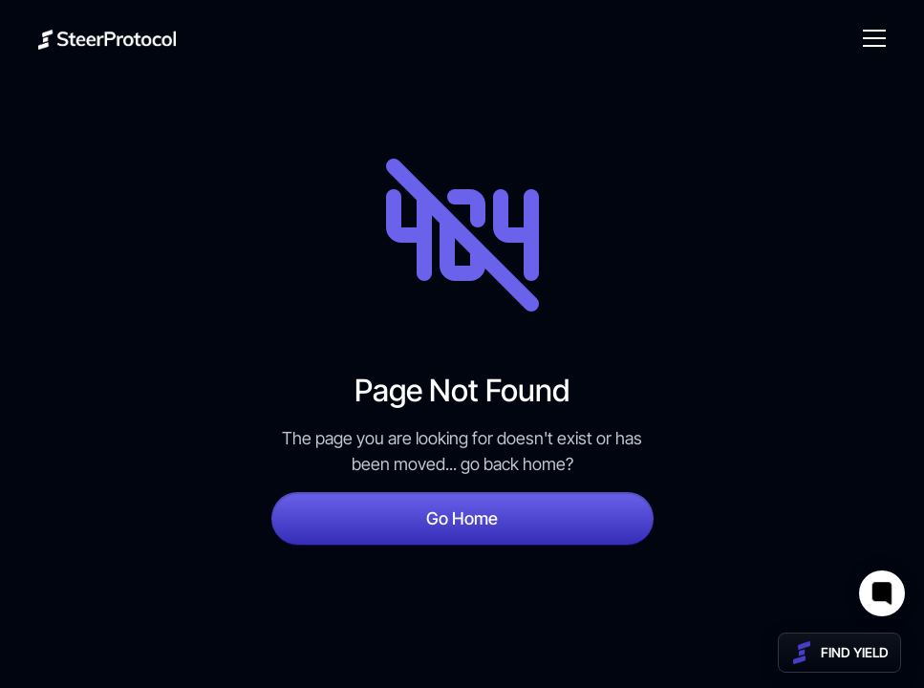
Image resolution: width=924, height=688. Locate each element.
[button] (870, 38)
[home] (107, 39)
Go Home (462, 518)
